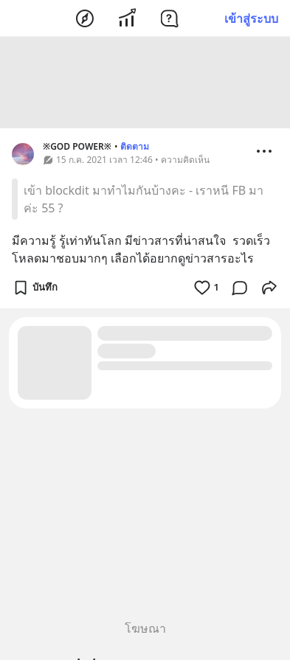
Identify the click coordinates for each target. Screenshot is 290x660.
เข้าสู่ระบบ (251, 18)
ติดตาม (134, 148)
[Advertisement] (145, 85)
